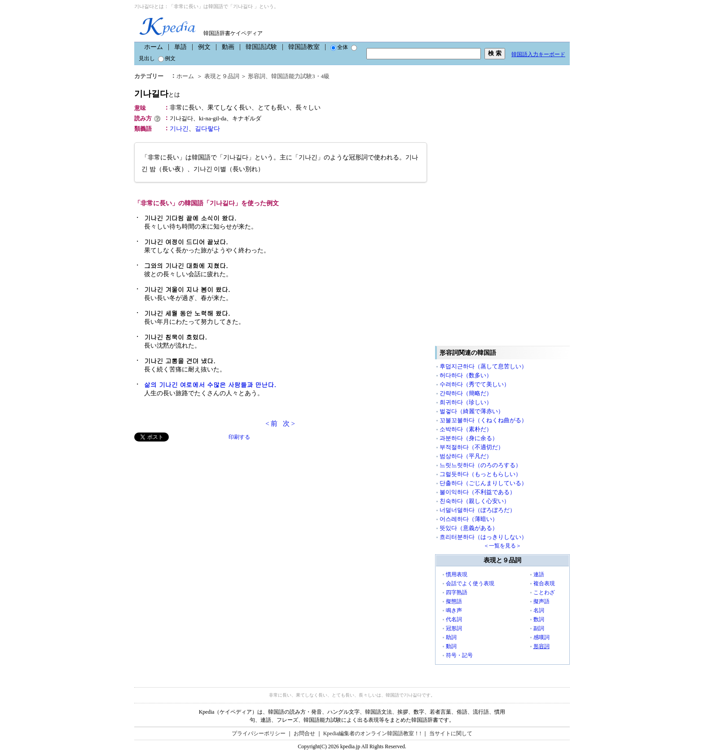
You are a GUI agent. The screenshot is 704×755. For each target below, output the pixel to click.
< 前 (271, 423)
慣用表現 (456, 574)
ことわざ (544, 592)
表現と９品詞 (221, 76)
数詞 (538, 619)
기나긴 (179, 128)
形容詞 (256, 76)
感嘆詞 (541, 637)
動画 (228, 47)
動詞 (451, 646)
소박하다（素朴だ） (466, 429)
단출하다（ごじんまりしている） (483, 483)
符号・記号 (459, 655)
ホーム (153, 47)
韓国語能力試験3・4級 (300, 76)
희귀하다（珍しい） (466, 402)
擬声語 (541, 601)
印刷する (239, 437)
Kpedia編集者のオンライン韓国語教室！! (372, 733)
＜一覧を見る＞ (502, 546)
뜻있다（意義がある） (469, 528)
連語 (538, 574)
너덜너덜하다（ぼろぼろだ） (477, 510)
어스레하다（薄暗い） (469, 519)
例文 (204, 47)
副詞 (538, 628)
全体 (339, 47)
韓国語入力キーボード (538, 54)
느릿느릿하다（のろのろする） (480, 465)
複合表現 (544, 583)
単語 (180, 47)
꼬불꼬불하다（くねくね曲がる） (483, 420)
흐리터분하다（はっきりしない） (483, 537)
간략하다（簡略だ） (466, 393)
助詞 (451, 637)
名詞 (538, 610)
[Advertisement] (201, 504)
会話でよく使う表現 (470, 583)
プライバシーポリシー (259, 733)
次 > (289, 423)
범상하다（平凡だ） (466, 456)
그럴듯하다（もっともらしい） (480, 474)
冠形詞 (454, 628)
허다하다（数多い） (466, 375)
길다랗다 (207, 128)
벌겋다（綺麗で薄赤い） (472, 411)
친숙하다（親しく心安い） (475, 501)
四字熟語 (456, 592)
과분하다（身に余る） (469, 438)
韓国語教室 (304, 47)
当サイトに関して (450, 733)
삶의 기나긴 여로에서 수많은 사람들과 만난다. (210, 384)
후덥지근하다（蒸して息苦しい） (483, 366)
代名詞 (454, 619)
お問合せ (304, 733)
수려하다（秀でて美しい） (475, 384)
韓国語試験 (261, 47)
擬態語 (454, 601)
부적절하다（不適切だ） (472, 447)
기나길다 (157, 93)
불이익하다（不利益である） (477, 492)
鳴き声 (454, 610)
